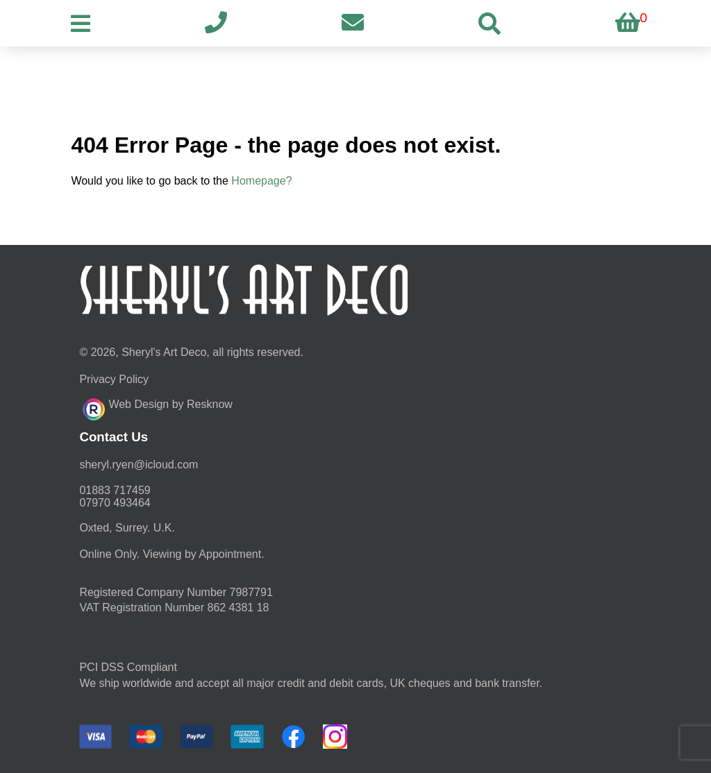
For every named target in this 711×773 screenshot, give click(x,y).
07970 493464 (114, 503)
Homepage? (261, 181)
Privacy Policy (114, 379)
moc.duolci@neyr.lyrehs (138, 464)
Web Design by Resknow (157, 407)
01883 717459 (114, 490)
